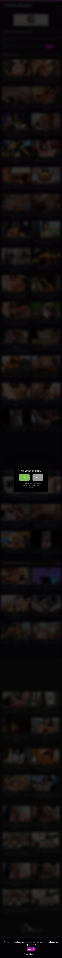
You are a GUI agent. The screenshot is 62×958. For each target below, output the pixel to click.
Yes (24, 477)
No (37, 477)
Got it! (31, 949)
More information (31, 954)
